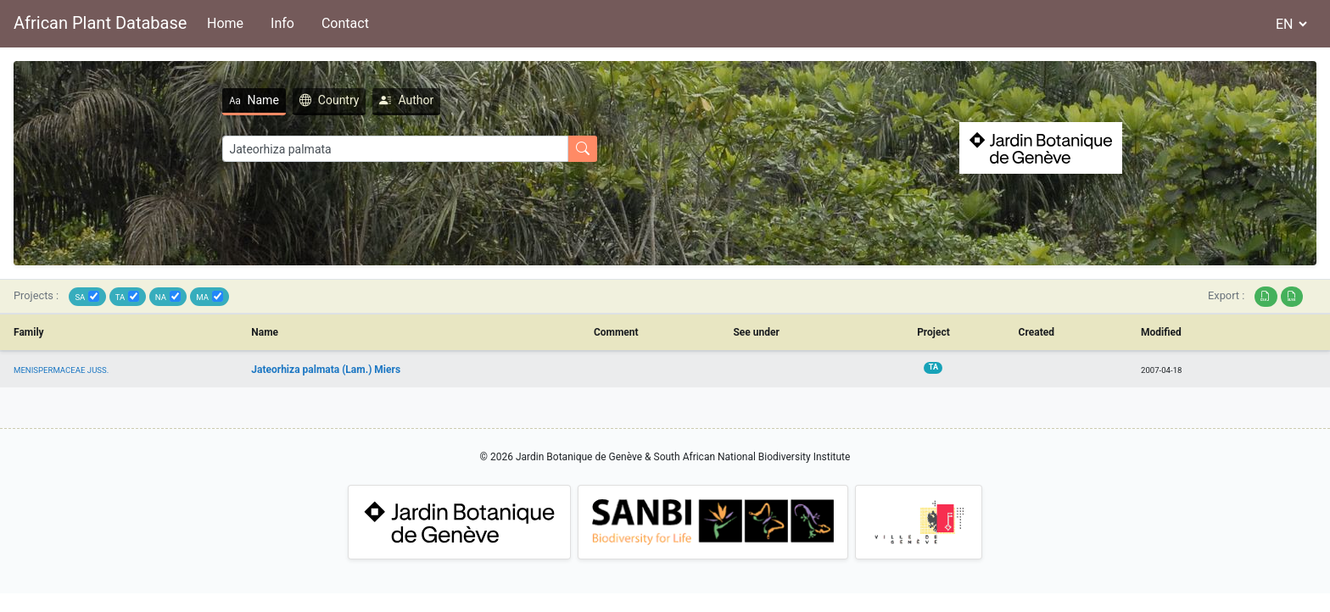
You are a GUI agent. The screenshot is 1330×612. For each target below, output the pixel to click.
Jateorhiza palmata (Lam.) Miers (325, 370)
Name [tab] (254, 100)
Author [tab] (406, 100)
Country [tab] (329, 100)
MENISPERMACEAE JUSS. (61, 370)
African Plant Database (100, 23)
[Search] (395, 149)
